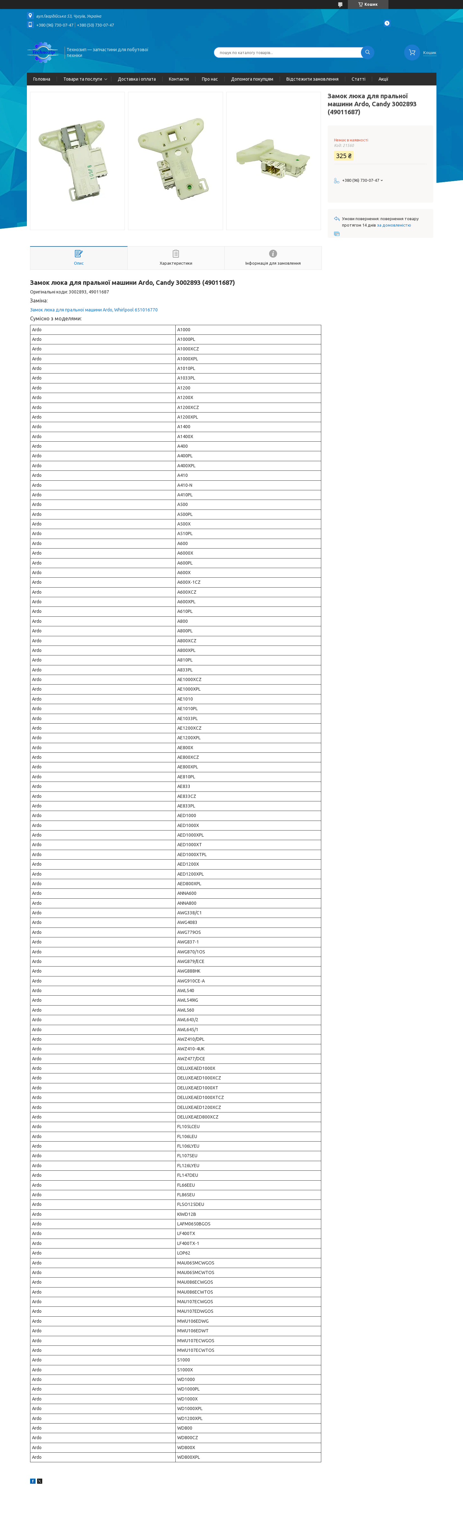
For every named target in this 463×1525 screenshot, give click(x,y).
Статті (358, 79)
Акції (383, 79)
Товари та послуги (82, 79)
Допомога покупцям (252, 79)
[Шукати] (367, 52)
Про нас (210, 79)
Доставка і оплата (137, 79)
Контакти (179, 79)
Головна (41, 79)
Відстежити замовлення (312, 79)
